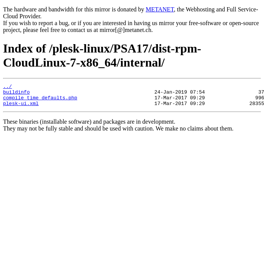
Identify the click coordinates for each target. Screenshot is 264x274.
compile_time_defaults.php (40, 100)
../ (7, 87)
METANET (160, 9)
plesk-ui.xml (21, 107)
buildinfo (16, 94)
